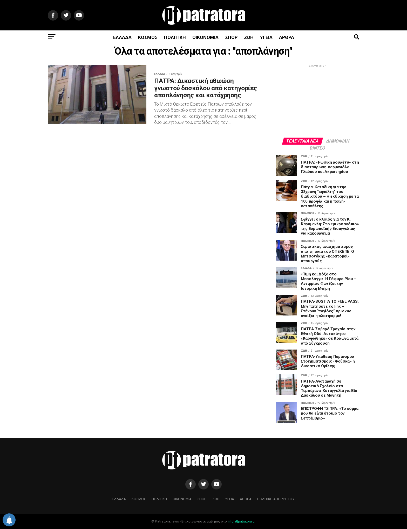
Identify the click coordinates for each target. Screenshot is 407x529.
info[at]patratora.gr (242, 521)
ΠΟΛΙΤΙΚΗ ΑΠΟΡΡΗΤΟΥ (276, 499)
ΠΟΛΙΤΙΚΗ (175, 37)
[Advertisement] (317, 100)
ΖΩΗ (249, 37)
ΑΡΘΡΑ (286, 37)
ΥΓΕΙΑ (266, 37)
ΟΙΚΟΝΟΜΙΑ (205, 37)
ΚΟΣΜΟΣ (148, 37)
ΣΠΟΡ (231, 37)
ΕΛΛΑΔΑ (122, 37)
